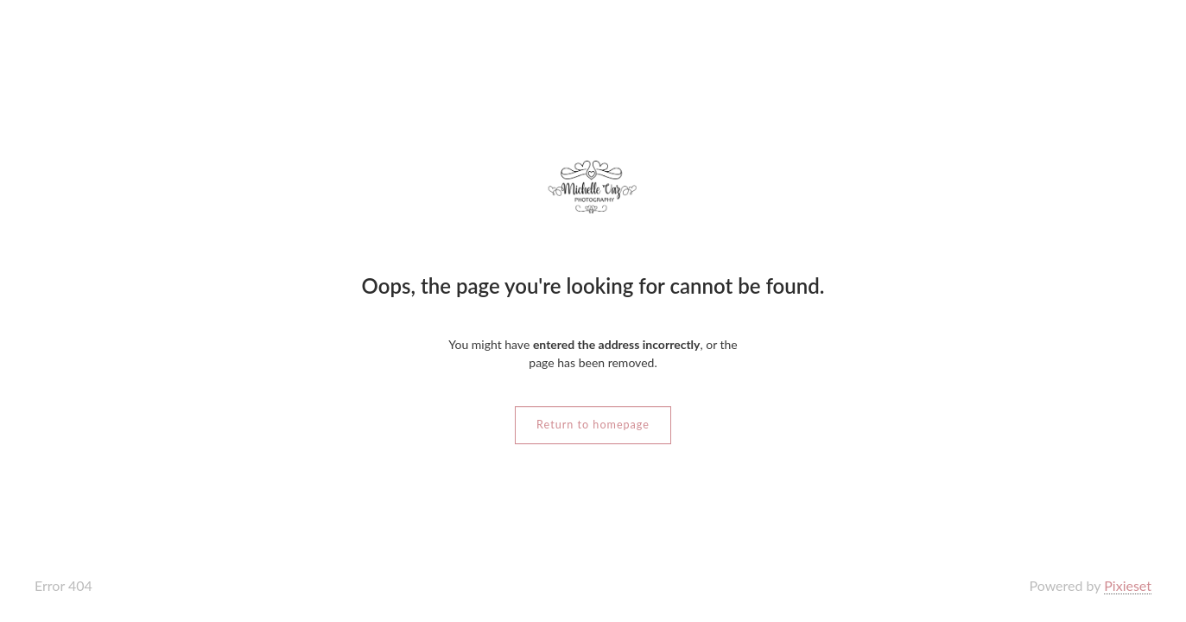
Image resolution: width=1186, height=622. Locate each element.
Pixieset (1127, 585)
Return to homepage (593, 424)
